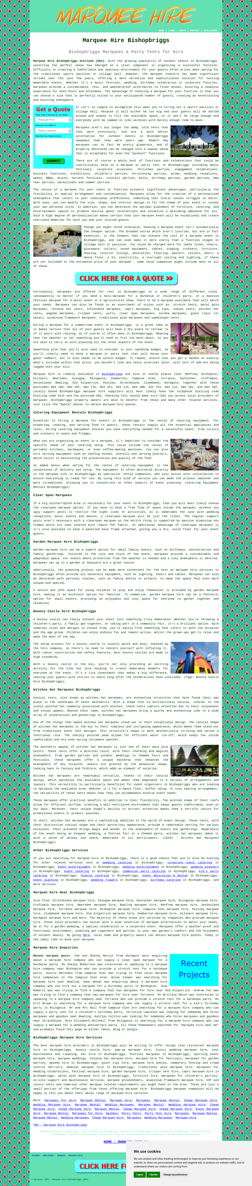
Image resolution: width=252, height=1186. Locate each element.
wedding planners (205, 867)
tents (81, 793)
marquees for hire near (143, 990)
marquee (82, 420)
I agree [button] (139, 1174)
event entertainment (74, 867)
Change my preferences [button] (175, 1174)
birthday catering (166, 880)
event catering (76, 871)
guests (99, 329)
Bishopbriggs (112, 374)
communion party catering (144, 871)
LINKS (171, 30)
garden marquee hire (128, 1071)
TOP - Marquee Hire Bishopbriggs (60, 1125)
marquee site (56, 474)
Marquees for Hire (60, 1100)
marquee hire (94, 391)
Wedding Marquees (119, 1104)
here (86, 935)
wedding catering (117, 862)
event (148, 342)
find (45, 900)
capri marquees (137, 309)
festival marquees (144, 1054)
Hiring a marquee (47, 325)
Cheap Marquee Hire (200, 1100)
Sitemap (36, 1155)
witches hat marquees (94, 746)
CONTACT (195, 30)
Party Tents (131, 1113)
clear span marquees (136, 313)
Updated (61, 1155)
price (86, 362)
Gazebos (112, 1113)
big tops (161, 309)
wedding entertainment (140, 867)
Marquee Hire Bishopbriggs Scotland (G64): (69, 61)
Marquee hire (44, 374)
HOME (161, 30)
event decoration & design (165, 875)
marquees (40, 87)
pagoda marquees (60, 313)
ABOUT (182, 30)
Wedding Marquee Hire (51, 1104)
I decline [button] (153, 1174)
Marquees (62, 304)
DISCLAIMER (210, 30)
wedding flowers (104, 880)
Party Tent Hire (158, 1113)
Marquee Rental (93, 1100)
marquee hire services (129, 1093)
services (76, 862)
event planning (45, 880)
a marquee (104, 440)
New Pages (48, 1155)
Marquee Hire (121, 1100)
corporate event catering (189, 862)
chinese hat (61, 309)
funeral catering (95, 875)
